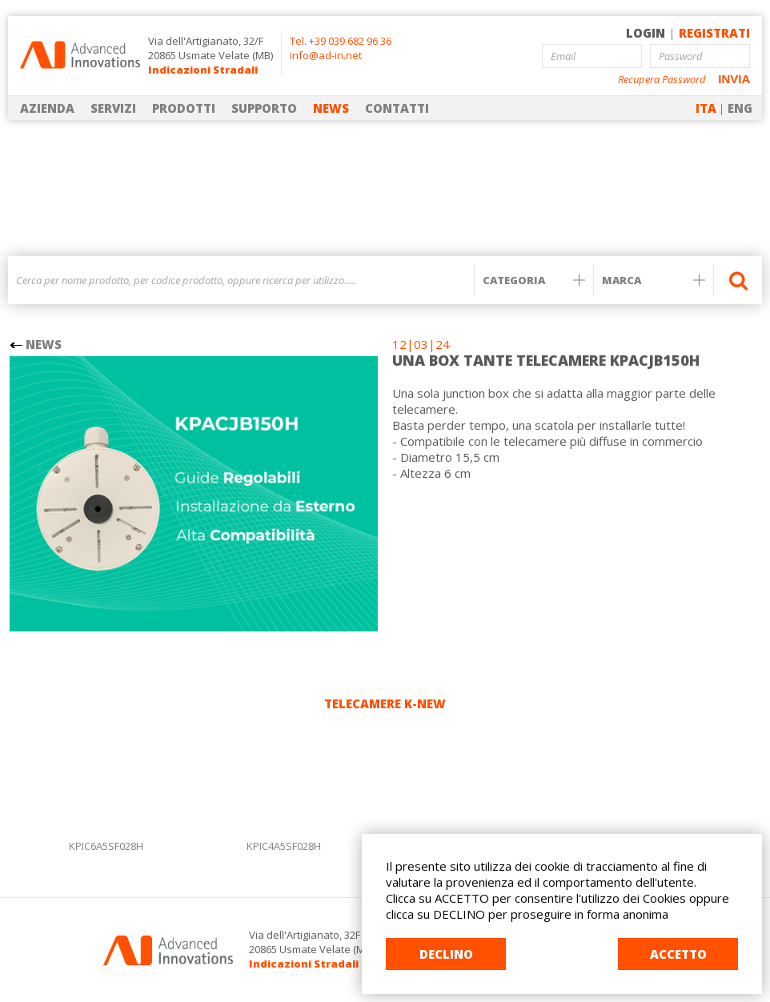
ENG (740, 108)
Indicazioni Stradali (203, 69)
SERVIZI (113, 108)
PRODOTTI (183, 108)
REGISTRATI (714, 33)
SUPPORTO (264, 108)
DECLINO (446, 954)
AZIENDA (47, 108)
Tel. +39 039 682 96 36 (340, 41)
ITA (706, 108)
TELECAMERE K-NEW (385, 703)
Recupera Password (662, 79)
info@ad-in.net (326, 55)
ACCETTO (678, 954)
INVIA (734, 79)
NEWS (331, 108)
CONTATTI (397, 108)
